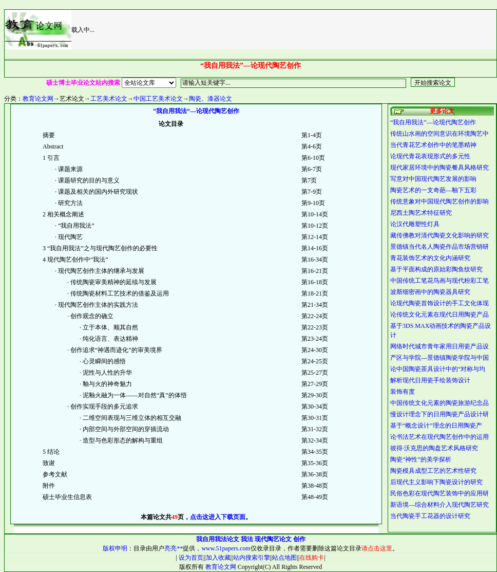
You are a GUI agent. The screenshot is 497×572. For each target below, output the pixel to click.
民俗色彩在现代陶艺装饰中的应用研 (439, 493)
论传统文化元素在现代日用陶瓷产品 (439, 314)
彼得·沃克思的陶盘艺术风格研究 (434, 448)
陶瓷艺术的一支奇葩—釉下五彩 (433, 190)
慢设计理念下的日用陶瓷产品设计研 (439, 414)
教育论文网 (38, 98)
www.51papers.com (225, 548)
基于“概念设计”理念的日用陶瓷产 (436, 425)
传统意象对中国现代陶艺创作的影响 (439, 201)
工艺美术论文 (108, 98)
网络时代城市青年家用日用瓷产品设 (439, 346)
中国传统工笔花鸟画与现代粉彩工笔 (439, 280)
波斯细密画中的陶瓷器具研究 (430, 292)
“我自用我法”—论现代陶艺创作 (433, 122)
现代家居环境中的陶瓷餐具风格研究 (439, 167)
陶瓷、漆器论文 (210, 98)
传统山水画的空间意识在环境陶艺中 (439, 133)
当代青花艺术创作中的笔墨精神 (433, 145)
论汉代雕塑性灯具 (414, 224)
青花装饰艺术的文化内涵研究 (430, 258)
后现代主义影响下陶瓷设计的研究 (436, 482)
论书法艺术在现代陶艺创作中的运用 (439, 436)
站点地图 (284, 557)
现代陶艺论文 (273, 539)
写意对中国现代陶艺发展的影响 (433, 178)
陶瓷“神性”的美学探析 (420, 459)
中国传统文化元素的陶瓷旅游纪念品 (439, 403)
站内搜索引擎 (251, 557)
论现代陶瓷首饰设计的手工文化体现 (439, 303)
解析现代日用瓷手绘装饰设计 (430, 380)
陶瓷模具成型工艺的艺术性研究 (433, 470)
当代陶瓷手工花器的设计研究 (430, 516)
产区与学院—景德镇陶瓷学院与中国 (439, 357)
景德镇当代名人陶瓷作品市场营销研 (439, 246)
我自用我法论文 (217, 539)
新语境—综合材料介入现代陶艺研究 (439, 504)
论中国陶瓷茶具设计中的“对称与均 (437, 369)
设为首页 (190, 557)
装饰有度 (402, 391)
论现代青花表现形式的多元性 (430, 156)
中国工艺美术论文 (158, 98)
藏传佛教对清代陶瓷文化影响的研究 (439, 235)
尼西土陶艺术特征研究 (421, 212)
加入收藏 (218, 557)
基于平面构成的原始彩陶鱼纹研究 (436, 269)
